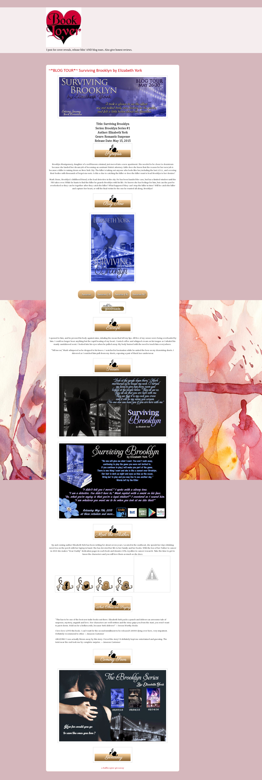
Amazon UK (121, 294)
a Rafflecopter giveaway (112, 768)
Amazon (86, 294)
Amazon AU (139, 294)
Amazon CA (103, 294)
